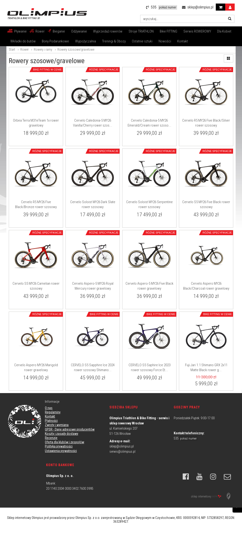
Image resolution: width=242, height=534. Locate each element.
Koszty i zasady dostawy (61, 433)
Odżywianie (79, 31)
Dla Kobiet (224, 31)
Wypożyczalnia (85, 41)
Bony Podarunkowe (55, 41)
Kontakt (182, 41)
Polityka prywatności (59, 446)
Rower (40, 31)
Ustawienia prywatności (61, 451)
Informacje (52, 401)
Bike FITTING (168, 31)
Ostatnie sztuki (142, 41)
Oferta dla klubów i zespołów (64, 442)
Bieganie (59, 31)
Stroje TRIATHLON (141, 31)
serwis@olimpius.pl (122, 451)
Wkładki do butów (23, 41)
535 (185, 438)
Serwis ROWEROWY (197, 31)
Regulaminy (52, 412)
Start (12, 49)
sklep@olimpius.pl (121, 446)
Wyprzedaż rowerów (107, 31)
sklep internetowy (206, 496)
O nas (48, 408)
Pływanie (20, 31)
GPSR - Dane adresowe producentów (70, 429)
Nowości (165, 41)
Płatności (51, 421)
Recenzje (51, 438)
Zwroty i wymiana (57, 425)
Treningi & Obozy (114, 41)
